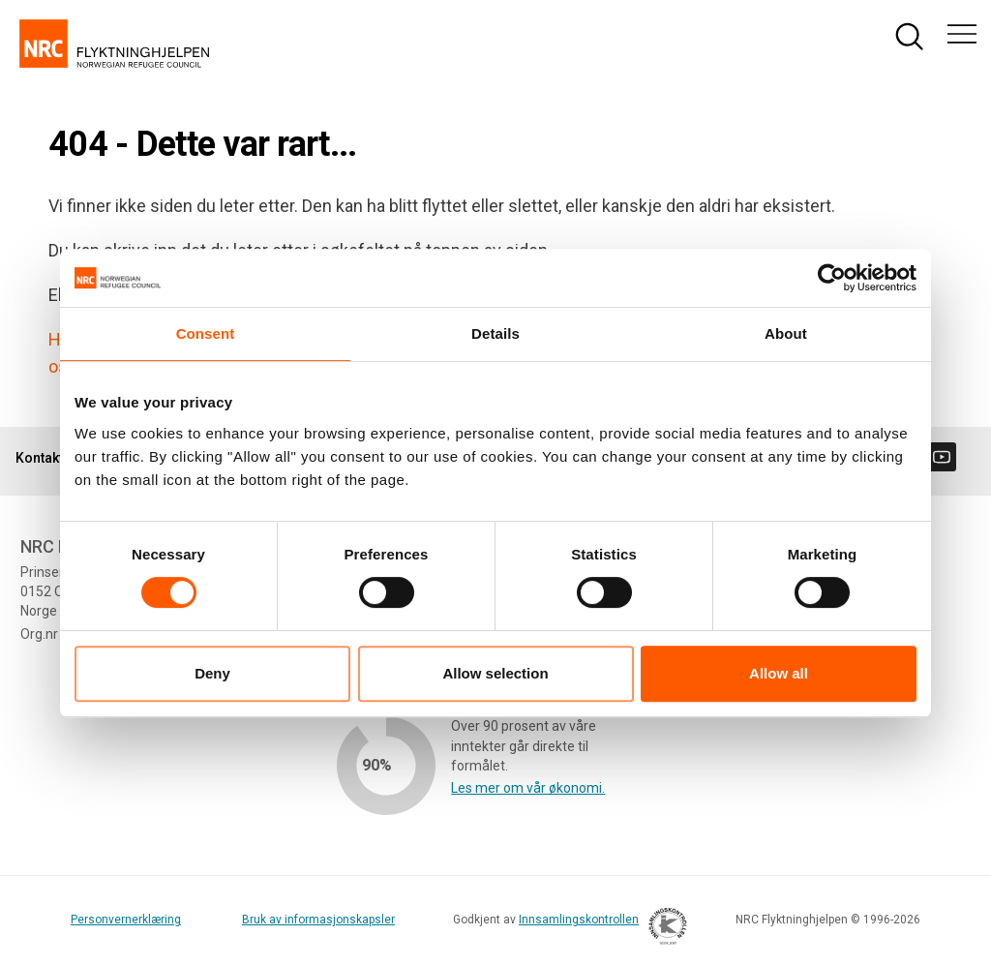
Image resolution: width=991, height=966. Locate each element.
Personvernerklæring (126, 919)
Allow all (778, 673)
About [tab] (786, 333)
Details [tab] (495, 333)
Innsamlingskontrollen (598, 929)
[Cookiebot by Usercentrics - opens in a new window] (831, 277)
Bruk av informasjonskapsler (318, 919)
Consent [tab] (205, 333)
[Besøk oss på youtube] (941, 456)
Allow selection (495, 673)
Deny (212, 673)
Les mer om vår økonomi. (528, 788)
